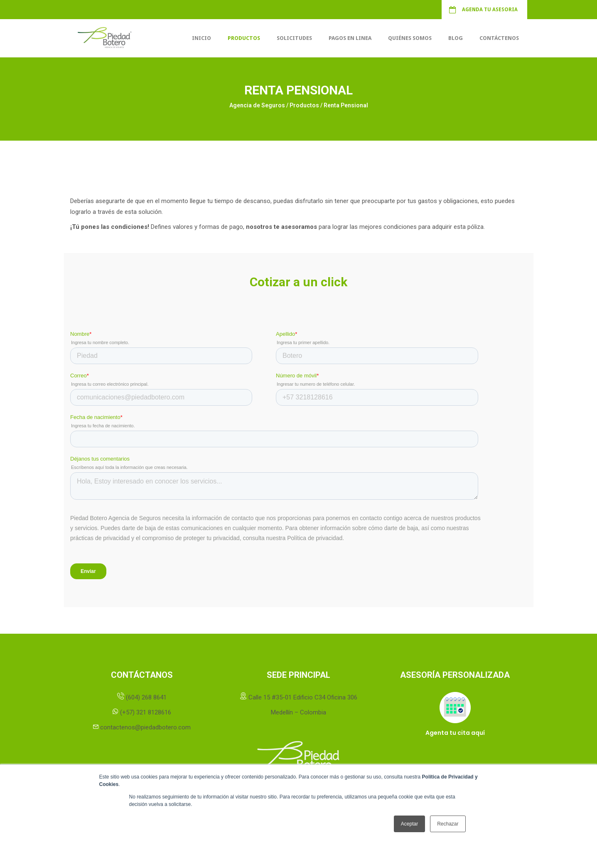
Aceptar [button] (409, 824)
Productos (304, 105)
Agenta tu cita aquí (455, 733)
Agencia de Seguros (257, 105)
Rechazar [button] (447, 824)
